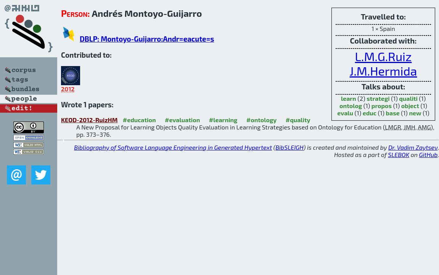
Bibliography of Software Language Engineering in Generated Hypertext (173, 147)
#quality (298, 119)
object (410, 105)
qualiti (408, 98)
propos (381, 105)
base (393, 112)
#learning (223, 119)
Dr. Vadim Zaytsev (412, 147)
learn (348, 98)
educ (369, 112)
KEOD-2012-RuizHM (89, 119)
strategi (378, 98)
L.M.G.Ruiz (383, 56)
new (415, 112)
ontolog (350, 105)
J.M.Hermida (383, 70)
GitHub (428, 154)
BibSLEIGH (289, 147)
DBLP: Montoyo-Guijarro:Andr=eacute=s (147, 38)
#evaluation (182, 119)
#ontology (261, 119)
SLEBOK (398, 154)
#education (139, 119)
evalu (345, 112)
